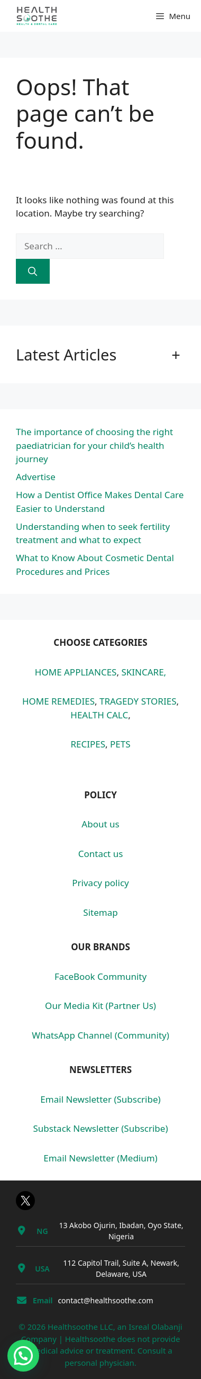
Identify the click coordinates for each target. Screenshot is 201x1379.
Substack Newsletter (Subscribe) (100, 1128)
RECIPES (87, 744)
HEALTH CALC (99, 715)
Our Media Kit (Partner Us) (100, 1005)
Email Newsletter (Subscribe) (100, 1099)
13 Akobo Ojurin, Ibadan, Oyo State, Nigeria (121, 1230)
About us (100, 824)
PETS (120, 744)
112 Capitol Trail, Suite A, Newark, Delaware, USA (121, 1268)
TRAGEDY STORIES (138, 701)
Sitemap (100, 912)
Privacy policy (100, 883)
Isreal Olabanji (155, 1326)
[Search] (33, 271)
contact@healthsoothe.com (105, 1300)
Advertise (36, 477)
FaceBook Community (100, 976)
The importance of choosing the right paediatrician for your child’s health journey (94, 445)
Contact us (100, 854)
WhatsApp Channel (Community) (100, 1035)
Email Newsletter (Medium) (100, 1158)
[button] (23, 1356)
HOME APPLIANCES (76, 672)
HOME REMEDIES (58, 701)
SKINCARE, (143, 672)
